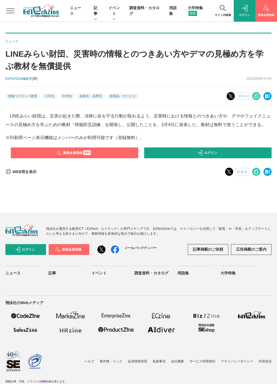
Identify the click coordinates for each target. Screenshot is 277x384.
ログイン (207, 153)
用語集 (183, 273)
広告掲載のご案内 (251, 249)
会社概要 (177, 361)
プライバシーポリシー (237, 361)
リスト (243, 96)
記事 (95, 11)
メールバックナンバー (140, 248)
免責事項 (159, 361)
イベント (114, 11)
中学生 (67, 96)
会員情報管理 (137, 361)
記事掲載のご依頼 (208, 249)
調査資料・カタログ (151, 273)
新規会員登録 (73, 153)
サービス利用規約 (202, 361)
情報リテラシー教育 (22, 96)
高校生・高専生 (91, 96)
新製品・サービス (123, 96)
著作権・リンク (111, 361)
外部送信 (265, 361)
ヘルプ (89, 361)
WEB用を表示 (21, 172)
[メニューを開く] (10, 11)
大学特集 (228, 273)
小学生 (50, 96)
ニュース (13, 273)
